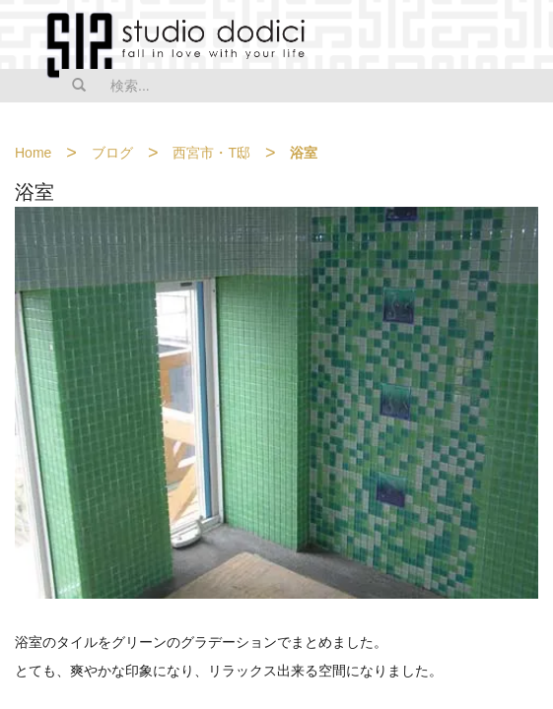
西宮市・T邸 (211, 153)
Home (33, 153)
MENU (525, 36)
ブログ (112, 153)
